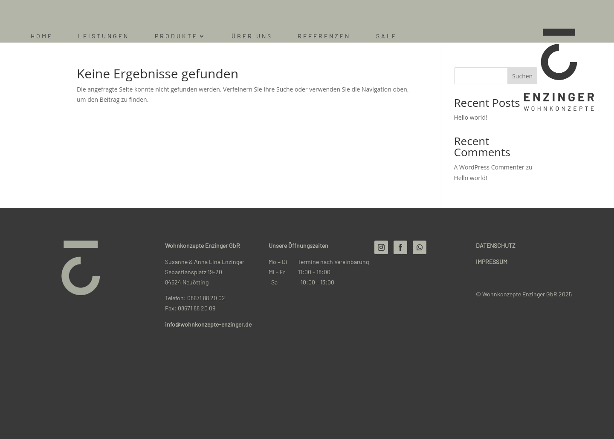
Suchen (522, 76)
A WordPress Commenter (489, 167)
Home (42, 36)
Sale (386, 36)
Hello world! (470, 117)
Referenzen (324, 36)
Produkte (176, 36)
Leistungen (103, 36)
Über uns (252, 36)
